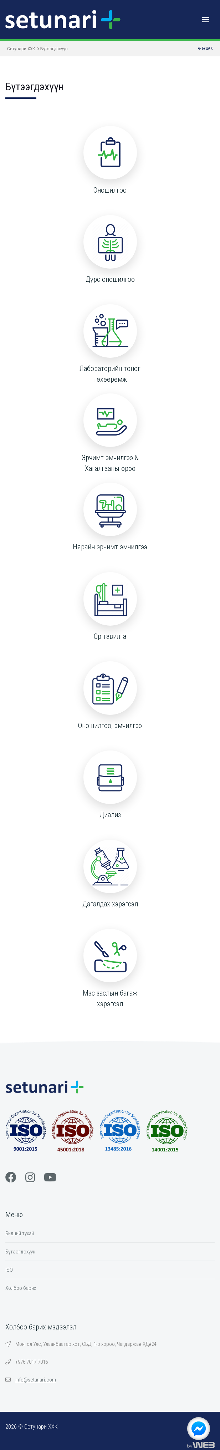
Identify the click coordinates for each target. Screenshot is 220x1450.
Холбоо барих (20, 1288)
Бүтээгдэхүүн (20, 1251)
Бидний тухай (19, 1233)
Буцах (205, 48)
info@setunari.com (35, 1380)
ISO (9, 1270)
